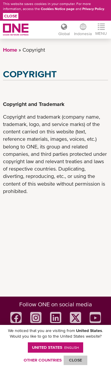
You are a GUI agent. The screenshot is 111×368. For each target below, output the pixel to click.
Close (10, 16)
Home (10, 50)
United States (55, 347)
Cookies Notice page (58, 9)
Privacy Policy (93, 9)
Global (64, 33)
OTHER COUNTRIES (43, 360)
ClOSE (75, 360)
